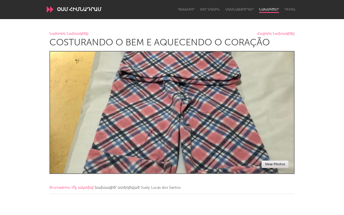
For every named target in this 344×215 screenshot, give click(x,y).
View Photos (275, 164)
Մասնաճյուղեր (239, 9)
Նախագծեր (269, 9)
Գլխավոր (186, 9)
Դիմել (290, 9)
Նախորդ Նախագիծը (68, 33)
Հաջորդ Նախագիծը (276, 33)
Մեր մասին (210, 9)
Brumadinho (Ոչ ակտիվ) (71, 187)
